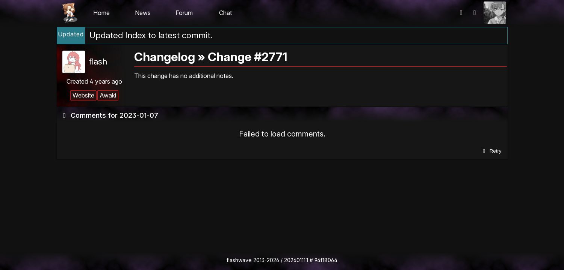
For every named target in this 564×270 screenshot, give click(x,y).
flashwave (239, 260)
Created (94, 81)
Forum (184, 12)
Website (83, 95)
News (143, 12)
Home (101, 12)
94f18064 (326, 260)
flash (98, 61)
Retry (491, 151)
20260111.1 (296, 260)
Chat (225, 12)
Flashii (69, 13)
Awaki (108, 95)
